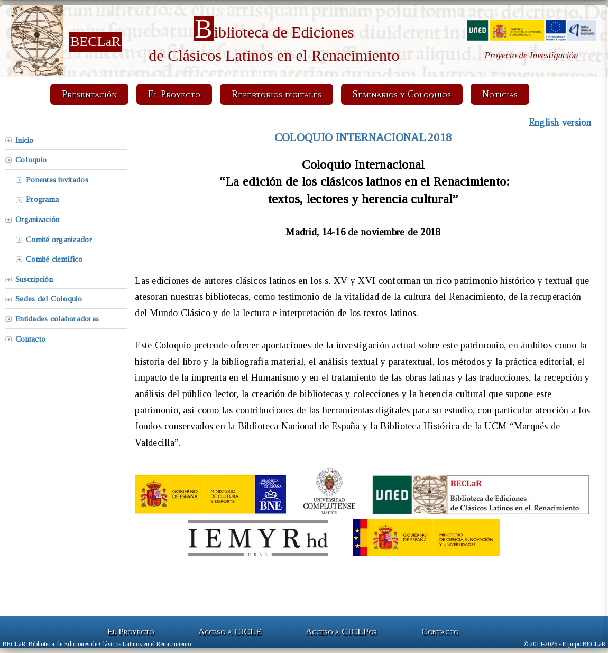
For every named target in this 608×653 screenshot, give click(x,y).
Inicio (24, 140)
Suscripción (34, 279)
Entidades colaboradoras (57, 319)
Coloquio (31, 159)
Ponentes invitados (57, 180)
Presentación (89, 94)
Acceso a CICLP (341, 632)
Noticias (500, 94)
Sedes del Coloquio (48, 299)
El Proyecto (174, 94)
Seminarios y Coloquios (402, 94)
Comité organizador (59, 239)
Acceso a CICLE (229, 632)
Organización (37, 219)
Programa (42, 199)
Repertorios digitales (276, 94)
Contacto (30, 339)
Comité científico (54, 259)
